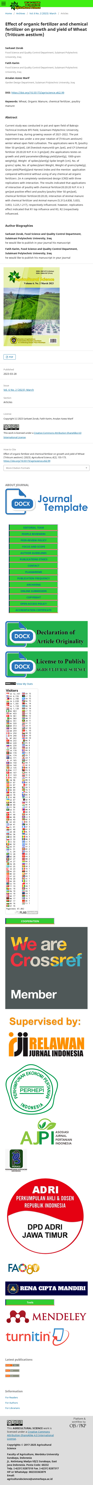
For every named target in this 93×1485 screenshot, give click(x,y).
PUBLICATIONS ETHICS (33, 559)
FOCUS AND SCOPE (33, 546)
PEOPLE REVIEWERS (34, 534)
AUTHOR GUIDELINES (33, 553)
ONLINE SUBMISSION (34, 591)
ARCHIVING (34, 584)
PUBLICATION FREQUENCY (33, 578)
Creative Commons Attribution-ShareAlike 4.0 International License (30, 1435)
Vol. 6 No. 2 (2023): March (42, 13)
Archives (20, 13)
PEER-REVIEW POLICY (34, 540)
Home (8, 13)
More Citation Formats (18, 468)
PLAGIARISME (33, 572)
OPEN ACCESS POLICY (33, 603)
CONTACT (33, 565)
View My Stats (25, 684)
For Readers (11, 1397)
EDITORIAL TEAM (33, 527)
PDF (10, 357)
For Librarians (12, 1408)
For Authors (11, 1402)
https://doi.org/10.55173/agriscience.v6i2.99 (37, 92)
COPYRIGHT (33, 597)
